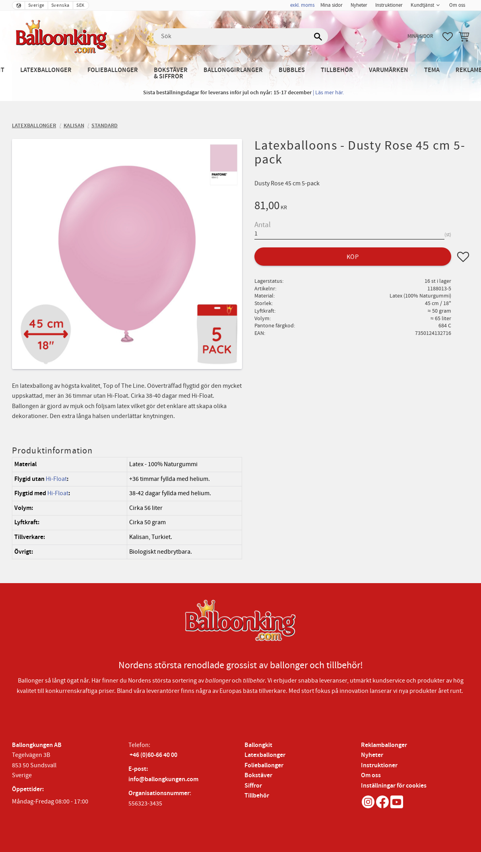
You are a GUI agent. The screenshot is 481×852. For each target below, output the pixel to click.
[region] (127, 508)
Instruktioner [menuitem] (389, 5)
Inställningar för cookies (394, 786)
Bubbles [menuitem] (292, 70)
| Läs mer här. (328, 92)
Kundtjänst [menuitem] (422, 5)
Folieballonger (263, 765)
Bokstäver (258, 775)
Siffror (253, 786)
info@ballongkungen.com (163, 779)
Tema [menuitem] (432, 70)
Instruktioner (379, 765)
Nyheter (372, 755)
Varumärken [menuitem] (388, 70)
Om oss (371, 775)
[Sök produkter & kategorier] (240, 36)
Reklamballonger (384, 745)
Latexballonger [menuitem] (46, 70)
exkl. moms (302, 5)
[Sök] (318, 36)
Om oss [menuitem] (457, 5)
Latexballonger (264, 755)
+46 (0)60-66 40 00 (153, 755)
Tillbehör (256, 796)
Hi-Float (56, 479)
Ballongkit (258, 745)
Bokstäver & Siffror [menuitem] (171, 73)
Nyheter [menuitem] (359, 5)
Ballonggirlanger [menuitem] (233, 70)
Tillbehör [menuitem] (337, 70)
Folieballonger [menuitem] (112, 70)
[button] (447, 36)
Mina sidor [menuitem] (331, 5)
